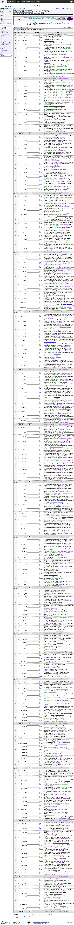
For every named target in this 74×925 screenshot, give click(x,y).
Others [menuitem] (32, 1)
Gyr (41, 749)
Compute (3, 31)
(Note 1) (45, 597)
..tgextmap (6, 21)
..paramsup (6, 20)
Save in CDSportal (3, 9)
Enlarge (2, 23)
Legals (71, 922)
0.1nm (41, 569)
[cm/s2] (41, 114)
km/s (41, 685)
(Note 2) (45, 692)
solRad (41, 235)
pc (40, 140)
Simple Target (17, 8)
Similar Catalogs (52, 18)
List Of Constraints (28, 27)
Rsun (41, 717)
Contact (67, 922)
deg (41, 37)
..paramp (6, 19)
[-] (40, 126)
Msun (41, 740)
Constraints (22, 29)
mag (41, 153)
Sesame (25, 10)
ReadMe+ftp (62, 17)
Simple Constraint (18, 27)
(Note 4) (59, 759)
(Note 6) (50, 909)
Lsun (41, 730)
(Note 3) (52, 715)
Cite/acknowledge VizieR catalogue (41, 922)
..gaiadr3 (6, 18)
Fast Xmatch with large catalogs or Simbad (64, 8)
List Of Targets (25, 8)
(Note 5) (51, 894)
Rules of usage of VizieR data (39, 923)
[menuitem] (3, 1)
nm (40, 548)
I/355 (6, 17)
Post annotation (32, 20)
